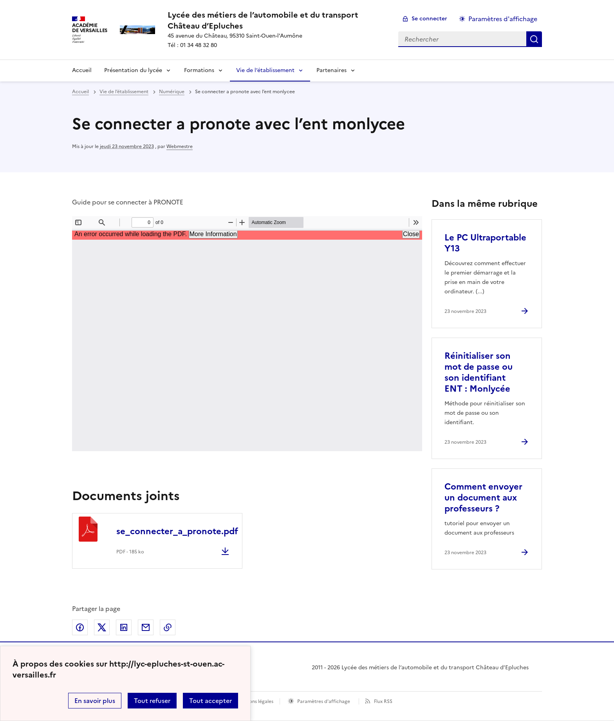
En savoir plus (94, 700)
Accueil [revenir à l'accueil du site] (80, 91)
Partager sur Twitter (102, 627)
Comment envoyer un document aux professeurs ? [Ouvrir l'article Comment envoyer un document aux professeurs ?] (483, 497)
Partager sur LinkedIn (124, 627)
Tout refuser (152, 700)
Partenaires (331, 70)
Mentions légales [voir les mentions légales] (254, 701)
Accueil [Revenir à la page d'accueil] (82, 70)
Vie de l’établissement (265, 70)
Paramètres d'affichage (323, 701)
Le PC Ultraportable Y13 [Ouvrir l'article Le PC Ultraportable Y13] (485, 243)
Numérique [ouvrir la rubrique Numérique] (171, 91)
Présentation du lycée (133, 70)
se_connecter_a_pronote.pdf (177, 531)
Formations (199, 70)
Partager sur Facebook (80, 627)
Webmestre (179, 146)
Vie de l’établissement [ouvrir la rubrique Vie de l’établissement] (123, 91)
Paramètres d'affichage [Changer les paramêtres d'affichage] (502, 18)
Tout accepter (210, 700)
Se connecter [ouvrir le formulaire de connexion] (429, 18)
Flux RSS (383, 701)
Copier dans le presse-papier (167, 627)
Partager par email (146, 627)
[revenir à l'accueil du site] (277, 20)
